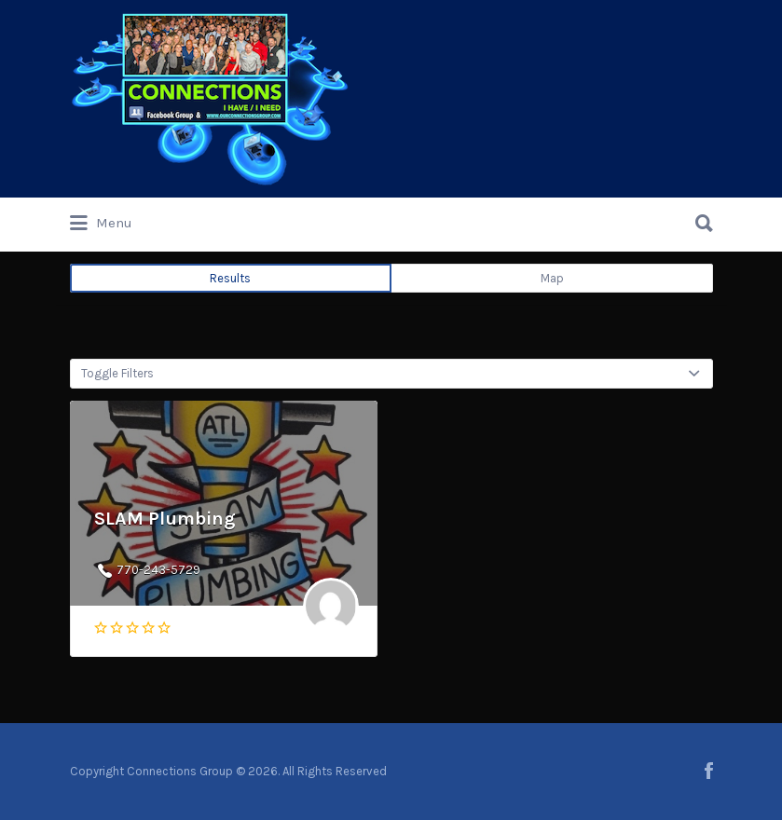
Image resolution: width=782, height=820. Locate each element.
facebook (709, 770)
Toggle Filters (117, 373)
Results (230, 278)
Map (552, 278)
